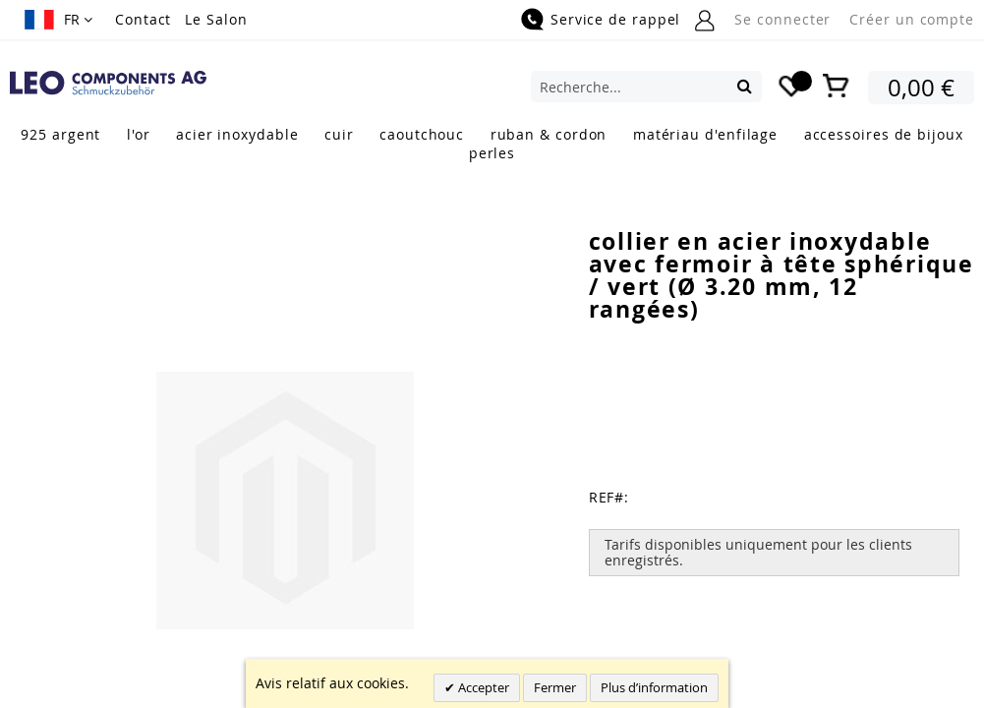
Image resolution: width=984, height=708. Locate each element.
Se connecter (782, 19)
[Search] (744, 85)
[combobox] (646, 86)
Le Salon (216, 19)
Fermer (555, 687)
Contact (143, 19)
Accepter (482, 687)
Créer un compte (911, 19)
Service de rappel (615, 19)
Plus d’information (654, 687)
